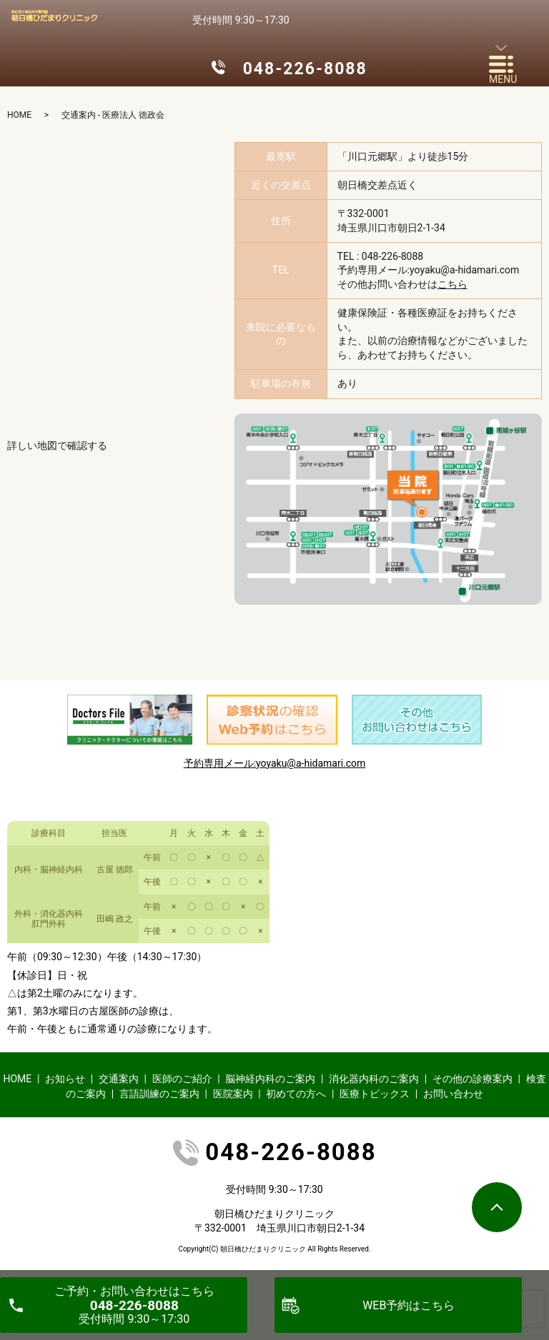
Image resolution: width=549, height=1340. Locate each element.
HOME (19, 115)
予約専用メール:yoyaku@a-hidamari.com (275, 763)
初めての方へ (296, 1093)
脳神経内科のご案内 (270, 1078)
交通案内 (119, 1078)
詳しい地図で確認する (57, 445)
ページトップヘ (497, 1207)
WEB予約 (408, 1305)
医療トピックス (375, 1093)
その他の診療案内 (472, 1078)
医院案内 (233, 1093)
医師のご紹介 (182, 1078)
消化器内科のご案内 (374, 1078)
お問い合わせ (453, 1093)
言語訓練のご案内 (159, 1093)
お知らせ (65, 1078)
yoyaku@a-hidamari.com (464, 270)
